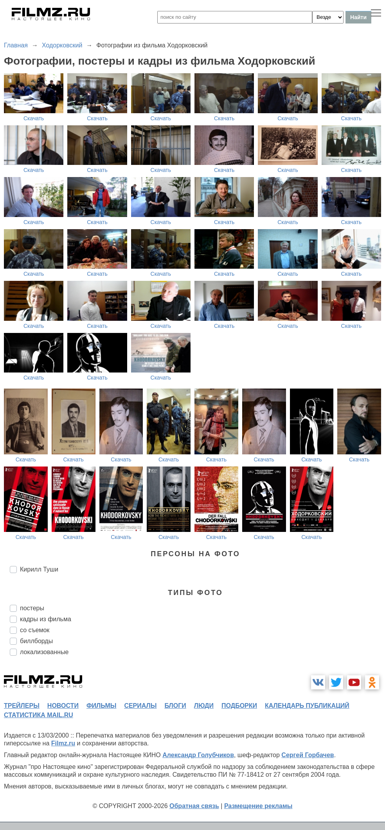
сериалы (140, 705)
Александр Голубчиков (198, 755)
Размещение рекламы (258, 806)
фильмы (101, 705)
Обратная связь (194, 806)
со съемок (34, 630)
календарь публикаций (307, 705)
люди (204, 705)
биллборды (36, 641)
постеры (32, 608)
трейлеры (22, 705)
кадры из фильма (45, 619)
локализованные (44, 652)
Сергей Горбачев (307, 755)
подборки (239, 705)
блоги (175, 705)
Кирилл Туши (39, 569)
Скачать (33, 118)
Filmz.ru (63, 743)
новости (63, 705)
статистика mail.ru (38, 715)
